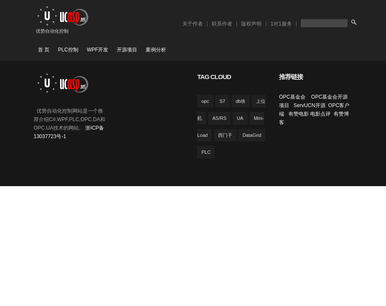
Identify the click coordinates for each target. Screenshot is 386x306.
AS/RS (219, 118)
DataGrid (251, 135)
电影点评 (320, 114)
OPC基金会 (293, 97)
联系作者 (222, 24)
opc (205, 101)
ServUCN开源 (310, 105)
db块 (240, 101)
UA (240, 118)
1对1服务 (281, 24)
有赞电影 (298, 114)
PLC (206, 152)
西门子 (225, 135)
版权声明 (251, 24)
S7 (222, 101)
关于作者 (192, 24)
